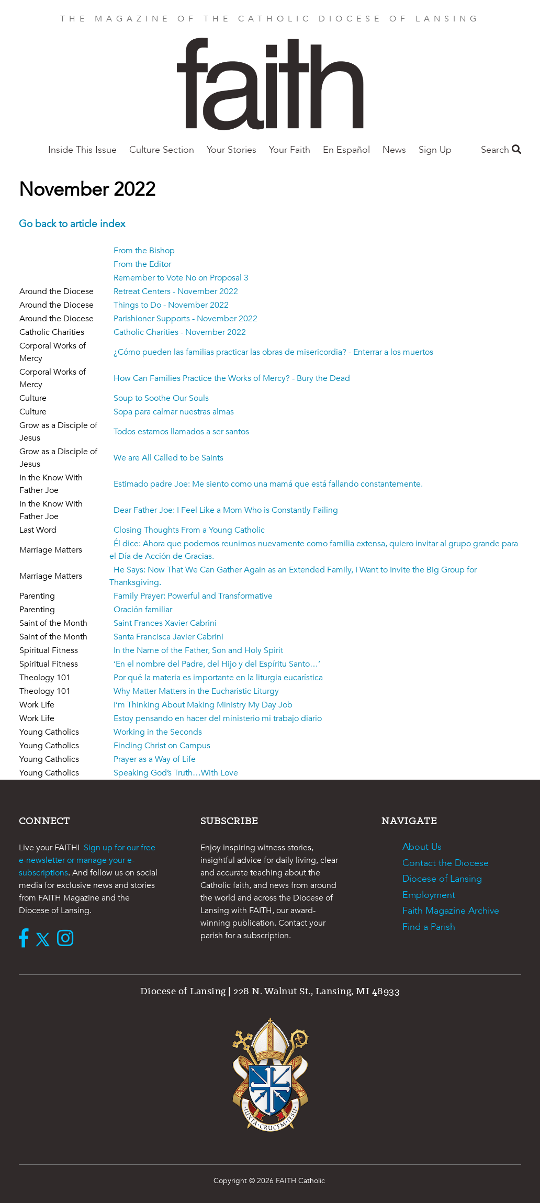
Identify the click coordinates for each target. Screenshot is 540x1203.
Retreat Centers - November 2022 (176, 291)
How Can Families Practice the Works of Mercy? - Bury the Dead (232, 378)
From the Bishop (144, 250)
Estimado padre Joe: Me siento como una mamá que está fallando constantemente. (268, 484)
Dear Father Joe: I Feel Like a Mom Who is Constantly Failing (226, 510)
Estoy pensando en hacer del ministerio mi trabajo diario (218, 718)
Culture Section (161, 149)
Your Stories (231, 149)
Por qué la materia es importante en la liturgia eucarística (218, 677)
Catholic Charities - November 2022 (180, 332)
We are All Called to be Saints (168, 458)
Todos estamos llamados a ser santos (181, 431)
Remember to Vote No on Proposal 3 (181, 278)
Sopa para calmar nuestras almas (174, 412)
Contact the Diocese (445, 863)
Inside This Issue (82, 149)
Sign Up (435, 149)
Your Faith (289, 149)
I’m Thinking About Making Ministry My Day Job (203, 705)
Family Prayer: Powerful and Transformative (193, 596)
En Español (346, 149)
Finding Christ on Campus (162, 745)
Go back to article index (72, 224)
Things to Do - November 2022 (171, 305)
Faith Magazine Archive (450, 910)
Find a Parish (428, 927)
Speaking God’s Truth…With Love (176, 773)
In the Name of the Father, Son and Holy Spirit (198, 650)
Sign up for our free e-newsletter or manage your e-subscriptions (87, 860)
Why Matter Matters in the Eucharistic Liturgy (196, 691)
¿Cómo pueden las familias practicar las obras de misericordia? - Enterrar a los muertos (273, 352)
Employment (428, 895)
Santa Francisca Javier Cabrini (168, 637)
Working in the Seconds (158, 732)
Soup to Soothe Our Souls (161, 398)
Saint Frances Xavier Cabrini (165, 623)
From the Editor (142, 264)
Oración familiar (143, 609)
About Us (422, 846)
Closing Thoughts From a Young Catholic (189, 530)
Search (501, 149)
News (394, 149)
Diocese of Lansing (442, 878)
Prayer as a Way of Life (155, 759)
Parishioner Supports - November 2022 (185, 318)
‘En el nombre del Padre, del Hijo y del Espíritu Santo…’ (217, 664)
